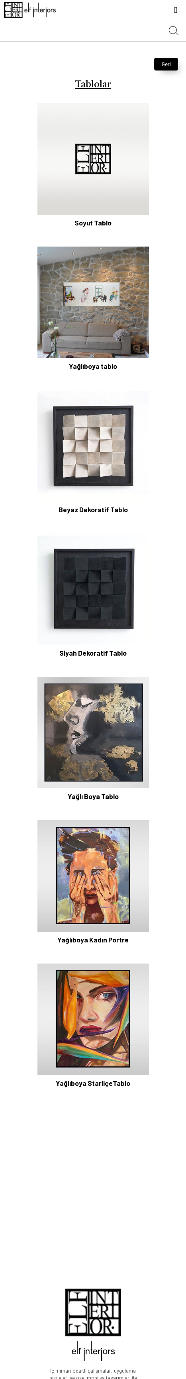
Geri (166, 64)
